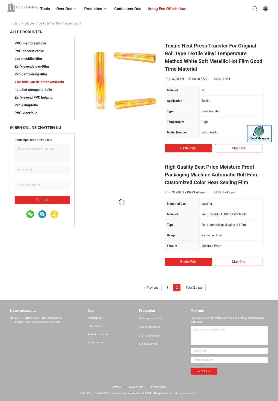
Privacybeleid (158, 387)
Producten (28, 23)
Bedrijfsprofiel (95, 318)
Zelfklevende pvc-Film (32, 66)
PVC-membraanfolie (30, 43)
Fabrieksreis (94, 326)
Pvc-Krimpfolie (26, 105)
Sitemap (116, 387)
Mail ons (239, 148)
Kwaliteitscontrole (97, 334)
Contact (42, 200)
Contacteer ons (96, 342)
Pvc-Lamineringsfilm (31, 74)
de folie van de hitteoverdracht (40, 82)
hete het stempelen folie (33, 90)
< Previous (151, 287)
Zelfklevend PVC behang (33, 97)
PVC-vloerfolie (26, 113)
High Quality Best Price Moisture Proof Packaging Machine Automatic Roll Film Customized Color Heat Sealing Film (211, 174)
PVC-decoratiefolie (29, 51)
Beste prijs (188, 148)
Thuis (13, 23)
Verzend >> (204, 371)
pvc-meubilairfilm (28, 59)
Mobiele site (136, 387)
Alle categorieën (148, 343)
